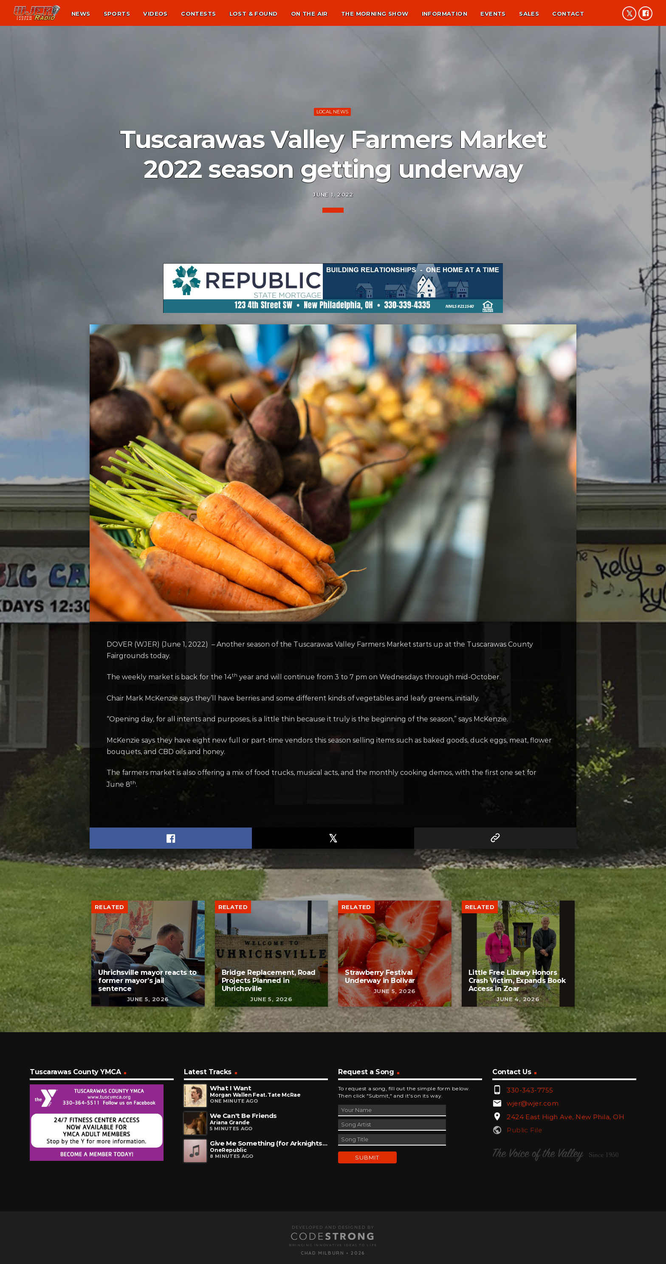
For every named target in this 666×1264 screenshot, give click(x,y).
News (80, 13)
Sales (529, 13)
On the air (309, 13)
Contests (198, 13)
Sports (117, 13)
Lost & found (253, 13)
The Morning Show (374, 13)
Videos (155, 13)
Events (492, 13)
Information (444, 13)
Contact (568, 13)
